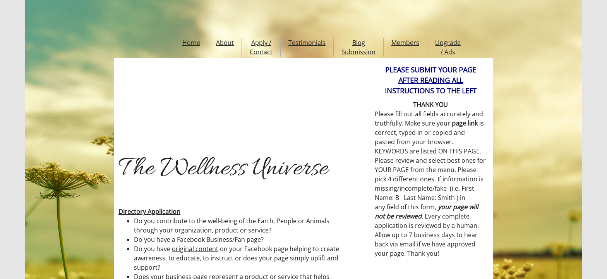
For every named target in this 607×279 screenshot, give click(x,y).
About (225, 42)
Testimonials (307, 42)
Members (405, 42)
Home (191, 42)
